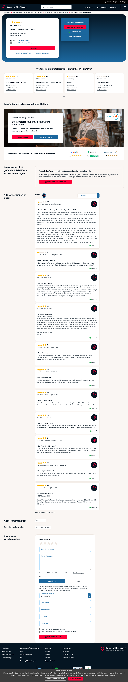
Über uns (48, 648)
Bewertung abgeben (42, 53)
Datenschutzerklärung (51, 631)
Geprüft (93, 245)
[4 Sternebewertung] (52, 543)
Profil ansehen (15, 90)
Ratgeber (113, 7)
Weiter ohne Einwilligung (55, 679)
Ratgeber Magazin (8, 654)
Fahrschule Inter (103, 82)
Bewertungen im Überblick (25, 53)
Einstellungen (34, 648)
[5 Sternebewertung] (55, 543)
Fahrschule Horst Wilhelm (16, 82)
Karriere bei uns (68, 658)
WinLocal (66, 651)
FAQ (21, 658)
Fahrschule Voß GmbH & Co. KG (48, 82)
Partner (47, 654)
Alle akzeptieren (76, 679)
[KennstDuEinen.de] (14, 7)
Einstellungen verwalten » (107, 675)
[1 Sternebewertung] (41, 543)
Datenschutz (24, 648)
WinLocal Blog (68, 654)
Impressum (66, 648)
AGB (46, 629)
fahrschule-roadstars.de (26, 43)
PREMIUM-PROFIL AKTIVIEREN (75, 27)
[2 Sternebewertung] (45, 543)
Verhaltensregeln (78, 573)
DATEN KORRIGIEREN (75, 36)
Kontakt (47, 658)
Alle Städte (89, 7)
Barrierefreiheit (50, 661)
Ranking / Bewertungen (28, 661)
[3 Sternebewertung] (48, 543)
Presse (47, 651)
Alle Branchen (102, 7)
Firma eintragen (7, 658)
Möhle (69, 82)
